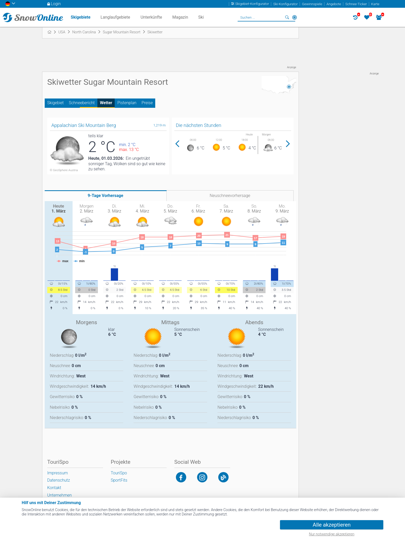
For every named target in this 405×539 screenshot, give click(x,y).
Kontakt (54, 487)
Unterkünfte (151, 17)
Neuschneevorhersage (230, 195)
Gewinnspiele (312, 4)
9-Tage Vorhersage (105, 195)
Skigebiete (80, 17)
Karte (375, 4)
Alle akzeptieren (332, 525)
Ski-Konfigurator (285, 4)
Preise (147, 102)
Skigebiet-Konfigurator (252, 4)
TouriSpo (119, 472)
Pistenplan (126, 102)
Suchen (287, 17)
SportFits (119, 480)
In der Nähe (294, 17)
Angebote (333, 4)
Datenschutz (58, 480)
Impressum (57, 472)
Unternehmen (59, 495)
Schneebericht (82, 102)
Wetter (106, 102)
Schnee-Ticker (356, 4)
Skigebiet (55, 102)
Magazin (180, 17)
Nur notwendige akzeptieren (331, 534)
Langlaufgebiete (115, 17)
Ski (201, 17)
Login (56, 3)
